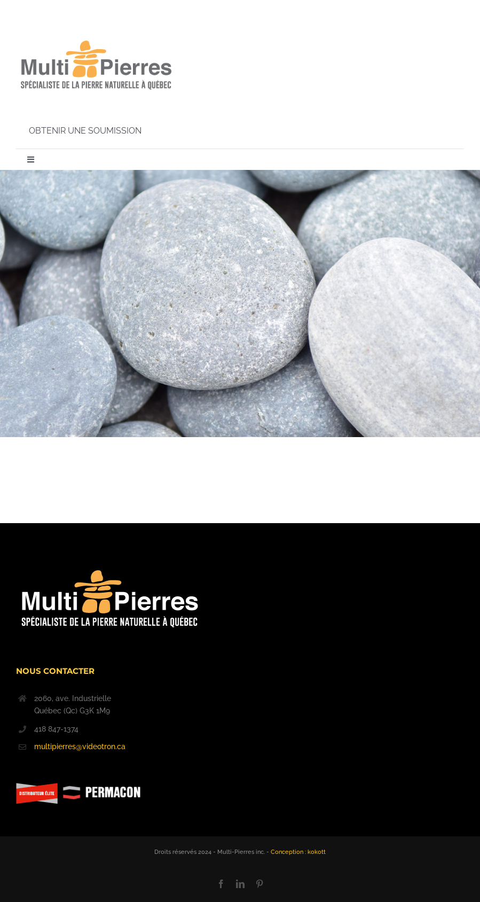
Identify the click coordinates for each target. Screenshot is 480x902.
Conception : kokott (298, 852)
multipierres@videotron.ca (79, 746)
